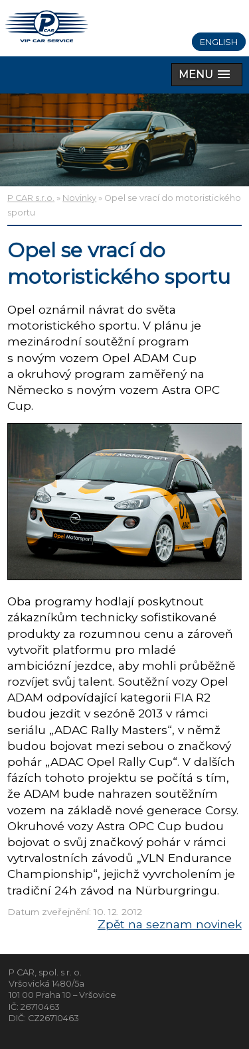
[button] (206, 74)
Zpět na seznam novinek (170, 924)
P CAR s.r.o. (30, 198)
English (219, 41)
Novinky (79, 198)
